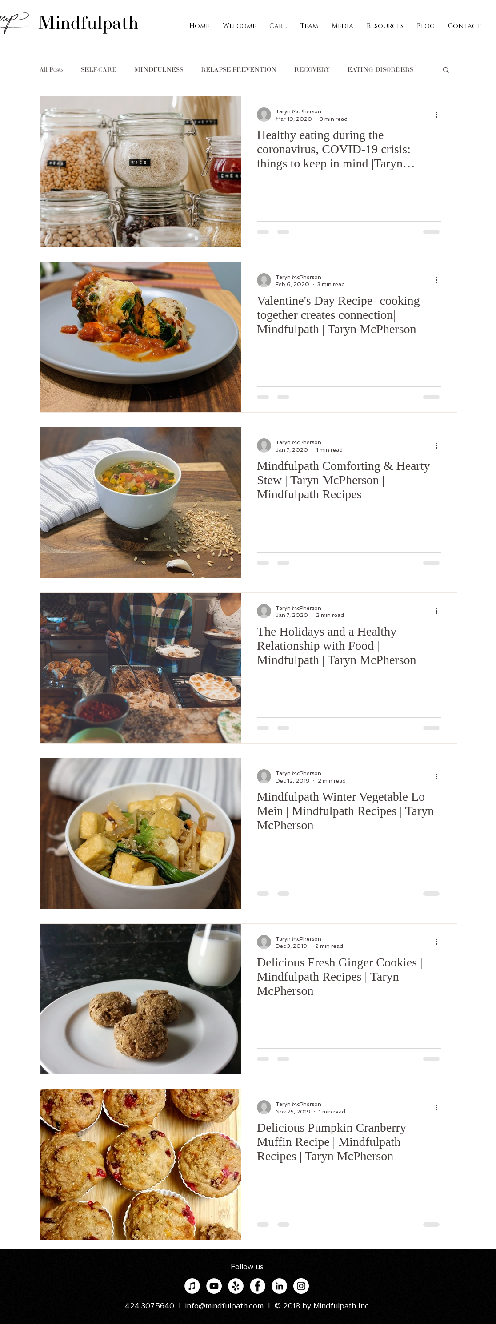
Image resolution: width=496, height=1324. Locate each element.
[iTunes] (192, 1286)
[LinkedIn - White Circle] (279, 1286)
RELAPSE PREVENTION (238, 69)
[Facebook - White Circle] (257, 1286)
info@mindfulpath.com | (230, 1306)
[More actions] (439, 114)
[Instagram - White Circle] (301, 1286)
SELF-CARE (98, 69)
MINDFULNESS (158, 69)
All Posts (51, 69)
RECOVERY (312, 69)
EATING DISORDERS (380, 69)
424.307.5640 (149, 1306)
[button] (446, 70)
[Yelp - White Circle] (236, 1286)
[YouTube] (214, 1286)
